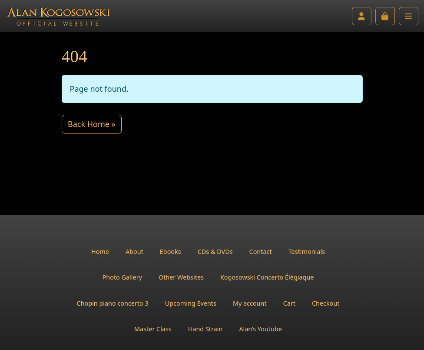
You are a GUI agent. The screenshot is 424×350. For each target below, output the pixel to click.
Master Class (153, 329)
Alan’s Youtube (260, 329)
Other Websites (181, 277)
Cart (289, 303)
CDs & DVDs (215, 251)
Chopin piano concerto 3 (113, 303)
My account (250, 303)
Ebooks (170, 251)
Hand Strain (205, 329)
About (134, 251)
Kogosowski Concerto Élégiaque (267, 277)
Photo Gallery (122, 277)
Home (100, 251)
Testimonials (306, 251)
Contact (260, 251)
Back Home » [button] (92, 124)
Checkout (326, 303)
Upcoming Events (190, 303)
